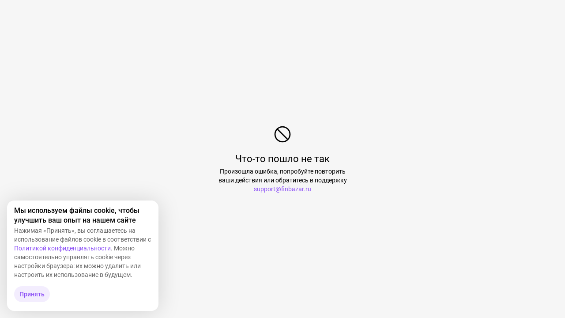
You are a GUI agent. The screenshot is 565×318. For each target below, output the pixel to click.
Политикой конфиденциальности (62, 248)
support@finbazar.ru (282, 189)
